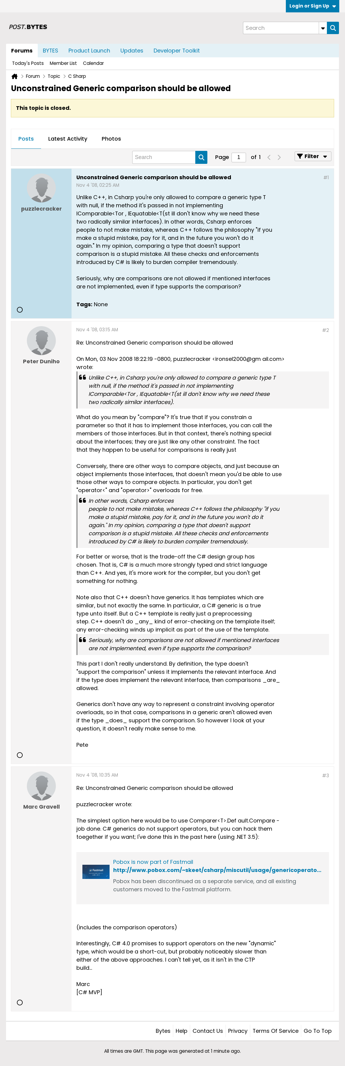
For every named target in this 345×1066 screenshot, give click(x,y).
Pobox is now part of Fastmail (153, 862)
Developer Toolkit (177, 50)
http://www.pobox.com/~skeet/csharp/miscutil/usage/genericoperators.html (225, 870)
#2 (325, 330)
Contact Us (208, 1031)
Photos (111, 138)
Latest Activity (67, 138)
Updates (131, 50)
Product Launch (89, 50)
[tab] (26, 139)
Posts (26, 138)
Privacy (238, 1031)
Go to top (318, 1031)
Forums (22, 50)
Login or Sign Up (312, 6)
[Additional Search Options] (323, 28)
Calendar (93, 63)
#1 (326, 177)
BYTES (50, 50)
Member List (63, 63)
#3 (325, 775)
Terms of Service (276, 1031)
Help (181, 1031)
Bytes (163, 1031)
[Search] (285, 28)
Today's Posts (28, 63)
